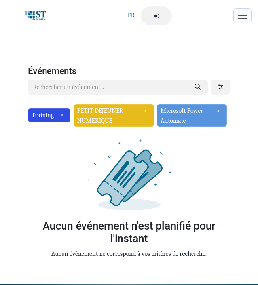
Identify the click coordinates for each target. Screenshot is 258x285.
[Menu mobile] (242, 15)
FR (131, 15)
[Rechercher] (198, 87)
